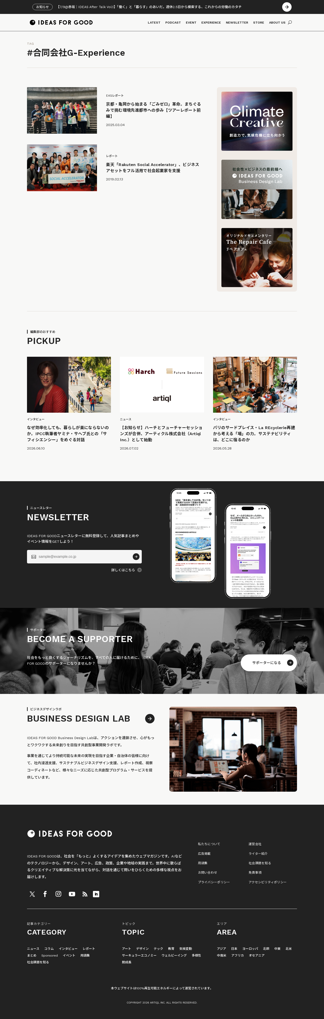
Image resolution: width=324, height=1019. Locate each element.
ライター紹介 (258, 853)
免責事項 (255, 872)
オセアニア (257, 955)
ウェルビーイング (174, 955)
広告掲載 (204, 853)
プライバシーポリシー (214, 882)
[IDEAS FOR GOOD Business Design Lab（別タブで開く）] (256, 218)
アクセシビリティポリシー (268, 882)
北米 (289, 948)
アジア (221, 948)
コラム (49, 948)
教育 (171, 948)
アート (126, 948)
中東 (277, 948)
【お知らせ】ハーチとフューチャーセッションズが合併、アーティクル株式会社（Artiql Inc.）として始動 (161, 433)
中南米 (221, 955)
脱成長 (126, 962)
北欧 (266, 948)
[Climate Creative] (256, 149)
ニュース (33, 948)
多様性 (196, 955)
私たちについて (209, 844)
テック (158, 948)
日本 (234, 948)
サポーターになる (266, 663)
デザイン (142, 948)
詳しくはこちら (123, 570)
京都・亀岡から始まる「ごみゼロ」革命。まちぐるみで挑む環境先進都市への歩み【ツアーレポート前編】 (153, 110)
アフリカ (237, 955)
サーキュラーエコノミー (139, 955)
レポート (89, 948)
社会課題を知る (260, 863)
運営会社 (255, 844)
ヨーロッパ (250, 948)
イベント (69, 955)
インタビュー (68, 948)
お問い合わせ (207, 872)
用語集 (203, 863)
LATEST (154, 22)
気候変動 (185, 948)
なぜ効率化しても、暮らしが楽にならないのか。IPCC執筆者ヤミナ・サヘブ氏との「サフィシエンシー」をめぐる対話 (68, 433)
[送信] (136, 556)
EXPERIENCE (211, 22)
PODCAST (173, 22)
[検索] (290, 22)
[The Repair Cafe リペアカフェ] (256, 286)
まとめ (31, 955)
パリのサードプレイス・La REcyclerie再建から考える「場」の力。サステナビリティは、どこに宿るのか (254, 433)
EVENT (191, 22)
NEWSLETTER (237, 22)
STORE (258, 22)
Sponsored (49, 955)
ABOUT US (277, 22)
